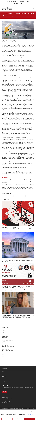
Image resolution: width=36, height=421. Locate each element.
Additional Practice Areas (7, 41)
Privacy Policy (29, 414)
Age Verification (5, 335)
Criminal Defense (5, 344)
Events (3, 354)
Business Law (17, 41)
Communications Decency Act (7, 340)
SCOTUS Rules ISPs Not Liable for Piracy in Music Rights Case (16, 259)
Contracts (4, 342)
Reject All (18, 418)
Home (3, 371)
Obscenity (4, 351)
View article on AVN (5, 177)
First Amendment (5, 349)
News (21, 41)
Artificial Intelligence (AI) (6, 336)
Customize (7, 418)
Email (28, 1)
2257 (3, 332)
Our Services (4, 376)
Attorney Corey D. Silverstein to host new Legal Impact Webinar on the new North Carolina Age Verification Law (17, 287)
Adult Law (13, 41)
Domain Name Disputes (6, 347)
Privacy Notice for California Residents (8, 415)
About (3, 374)
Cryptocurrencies (5, 345)
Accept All (29, 418)
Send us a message (6, 404)
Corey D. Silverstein (13, 40)
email (32, 181)
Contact (3, 381)
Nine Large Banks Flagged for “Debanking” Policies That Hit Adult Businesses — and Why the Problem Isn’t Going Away (18, 316)
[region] (18, 415)
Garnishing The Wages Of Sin (9, 227)
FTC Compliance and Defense (7, 350)
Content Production (5, 341)
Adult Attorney (9, 1)
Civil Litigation (4, 338)
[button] (33, 8)
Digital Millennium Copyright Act (8, 346)
